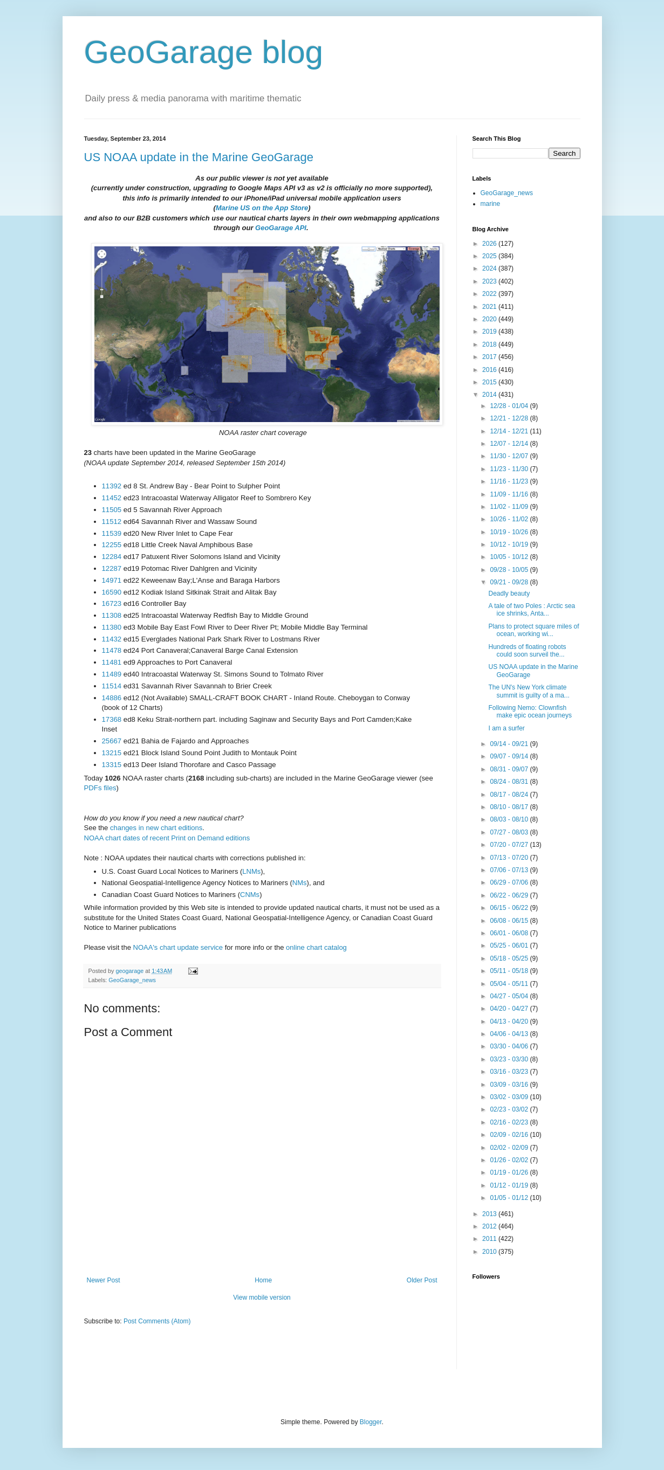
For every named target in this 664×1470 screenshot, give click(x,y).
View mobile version (262, 1297)
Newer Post (103, 1280)
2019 (490, 331)
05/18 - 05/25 (510, 958)
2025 (490, 256)
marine (491, 204)
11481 (112, 662)
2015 (490, 382)
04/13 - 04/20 (510, 1021)
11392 (112, 486)
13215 (112, 753)
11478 (112, 650)
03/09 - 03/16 (510, 1084)
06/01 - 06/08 (510, 933)
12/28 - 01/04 (510, 406)
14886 (112, 698)
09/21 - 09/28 (510, 582)
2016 (490, 370)
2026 (490, 243)
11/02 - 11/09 (510, 506)
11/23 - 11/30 (510, 469)
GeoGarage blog (204, 52)
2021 (490, 306)
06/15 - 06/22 (510, 908)
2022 (490, 294)
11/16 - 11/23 (510, 481)
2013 (490, 1214)
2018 (490, 344)
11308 (112, 615)
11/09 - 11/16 (510, 494)
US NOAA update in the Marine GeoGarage (199, 157)
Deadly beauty (509, 593)
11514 (112, 686)
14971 (112, 580)
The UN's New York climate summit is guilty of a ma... (528, 691)
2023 (490, 281)
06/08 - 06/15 (510, 920)
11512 (112, 521)
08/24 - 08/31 (510, 781)
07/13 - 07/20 (510, 857)
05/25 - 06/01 (510, 945)
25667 (112, 741)
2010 (490, 1251)
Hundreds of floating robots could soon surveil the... (527, 650)
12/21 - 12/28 (510, 418)
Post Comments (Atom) (157, 1321)
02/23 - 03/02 (510, 1109)
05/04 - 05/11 (510, 984)
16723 (112, 603)
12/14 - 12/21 (510, 431)
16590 (112, 592)
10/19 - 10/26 (510, 532)
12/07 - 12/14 (510, 443)
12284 (112, 557)
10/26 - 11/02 (510, 519)
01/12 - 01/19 (510, 1185)
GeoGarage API (280, 228)
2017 (490, 357)
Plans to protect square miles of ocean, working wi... (533, 630)
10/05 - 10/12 (510, 557)
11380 (112, 627)
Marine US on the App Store (262, 208)
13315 (112, 765)
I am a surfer (506, 728)
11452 (112, 498)
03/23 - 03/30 (510, 1059)
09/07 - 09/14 (510, 756)
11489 (112, 674)
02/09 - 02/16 (510, 1134)
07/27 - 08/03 (510, 832)
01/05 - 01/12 (510, 1198)
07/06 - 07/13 (510, 870)
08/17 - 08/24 (510, 794)
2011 (490, 1239)
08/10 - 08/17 (510, 807)
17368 (112, 719)
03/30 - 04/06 (510, 1046)
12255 (112, 545)
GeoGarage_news (132, 980)
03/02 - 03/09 (510, 1097)
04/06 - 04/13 (510, 1034)
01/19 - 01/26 (510, 1172)
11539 (112, 533)
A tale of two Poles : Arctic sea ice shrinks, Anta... (531, 609)
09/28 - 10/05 (510, 570)
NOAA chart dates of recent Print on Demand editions (167, 838)
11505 (112, 510)
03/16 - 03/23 (510, 1071)
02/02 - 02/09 (510, 1147)
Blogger (371, 1422)
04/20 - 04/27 (510, 1008)
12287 (112, 568)
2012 (490, 1226)
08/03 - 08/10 (510, 819)
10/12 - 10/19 (510, 544)
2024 (490, 268)
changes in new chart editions (156, 828)
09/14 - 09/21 (510, 744)
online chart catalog (316, 947)
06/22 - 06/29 (510, 895)
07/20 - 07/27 (510, 844)
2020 (490, 319)
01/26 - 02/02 (510, 1160)
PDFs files (100, 788)
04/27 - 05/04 (510, 996)
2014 (490, 394)
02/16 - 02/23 (510, 1122)
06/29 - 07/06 (510, 882)
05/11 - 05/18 (510, 971)
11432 (112, 639)
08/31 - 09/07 (510, 769)
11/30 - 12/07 (510, 456)
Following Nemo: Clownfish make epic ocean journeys (529, 711)
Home (263, 1280)
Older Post (422, 1280)
